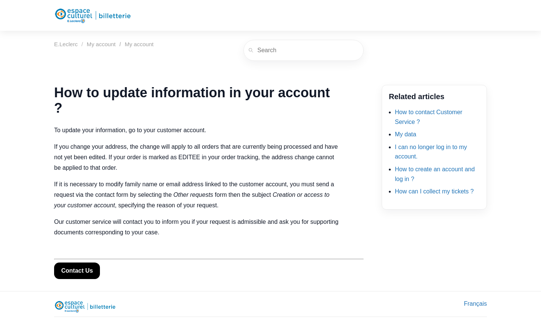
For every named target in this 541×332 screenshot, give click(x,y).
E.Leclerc (66, 44)
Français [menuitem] (475, 303)
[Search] (303, 50)
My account (101, 44)
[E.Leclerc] (92, 15)
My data (405, 134)
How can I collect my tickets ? (434, 191)
